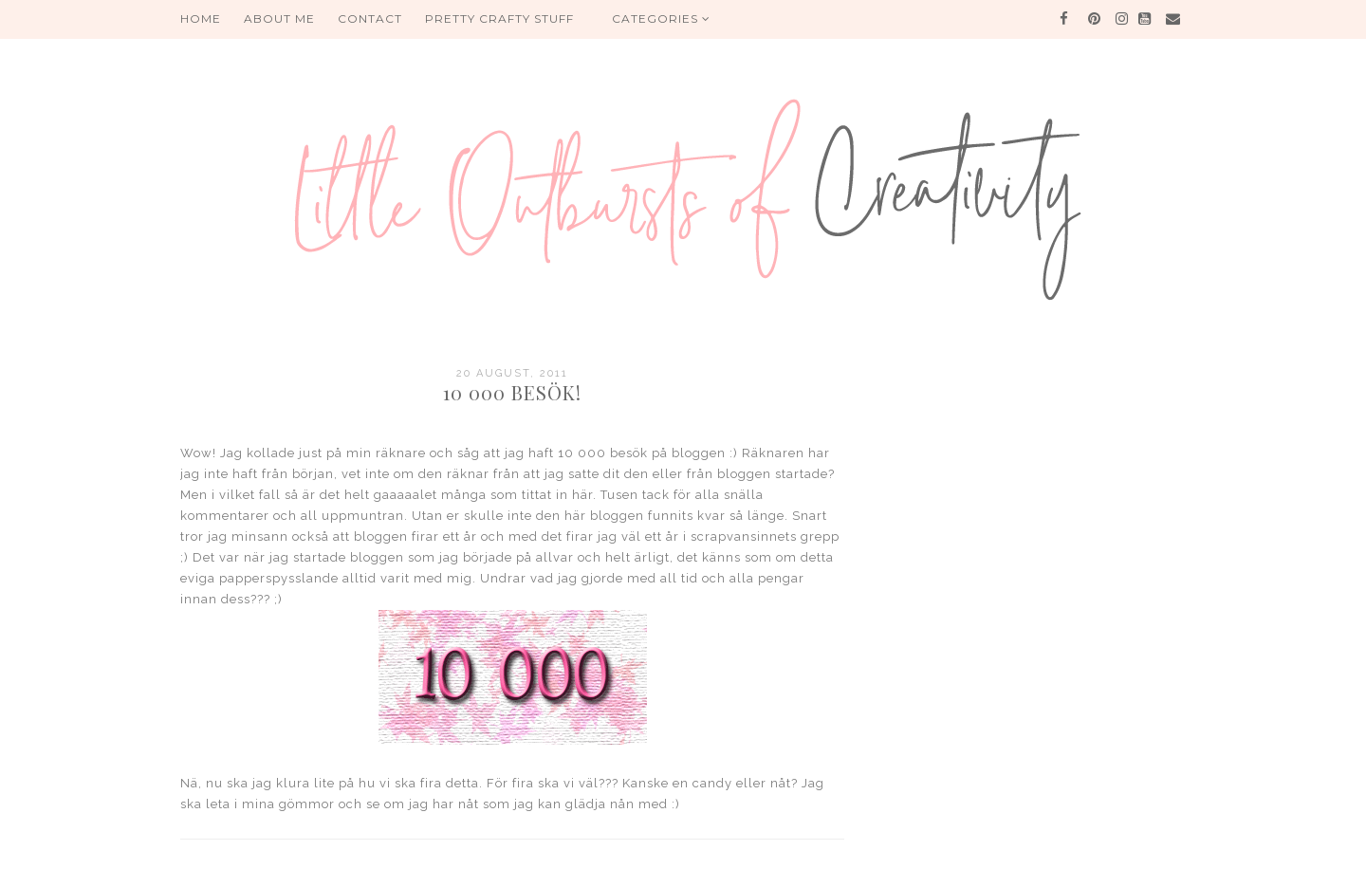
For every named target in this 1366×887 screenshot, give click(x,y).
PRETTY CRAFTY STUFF (499, 18)
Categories (661, 18)
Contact (370, 18)
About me (279, 18)
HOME (200, 18)
